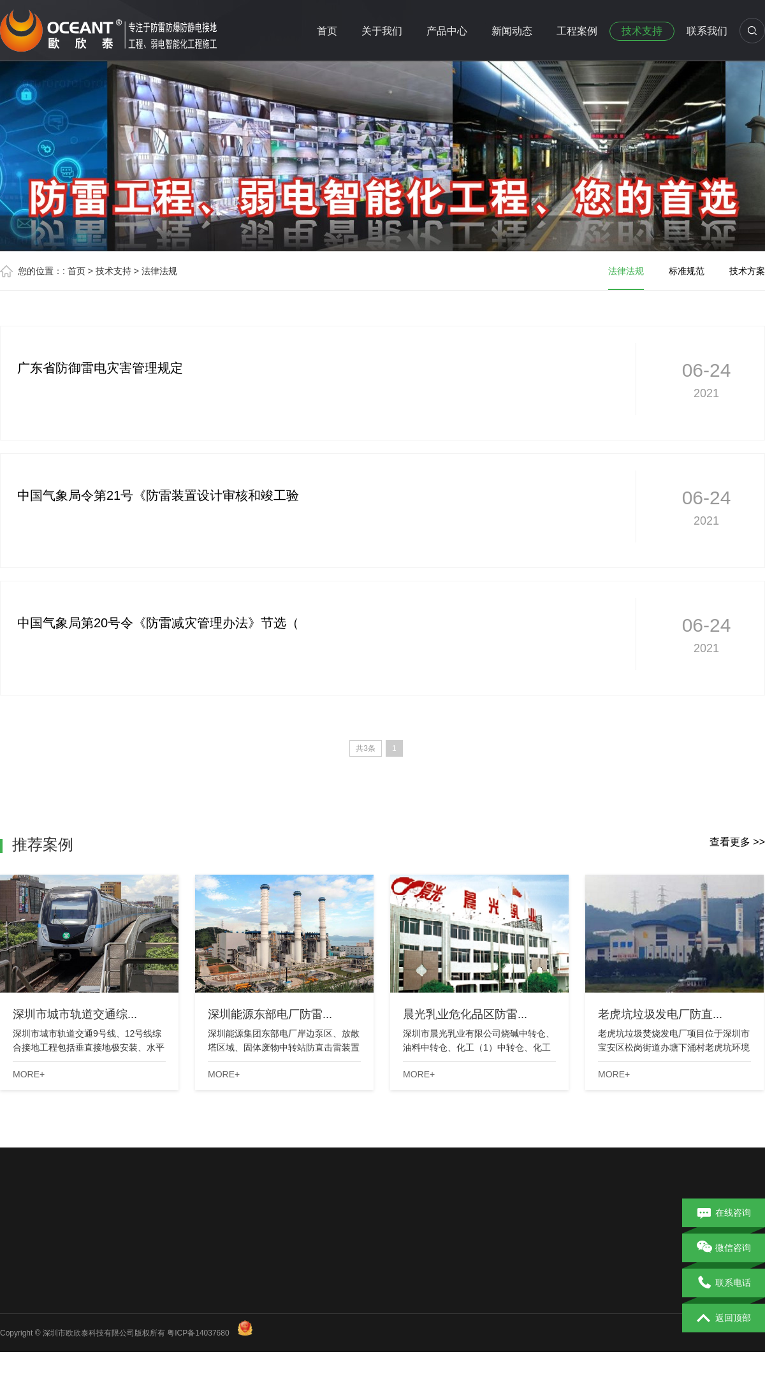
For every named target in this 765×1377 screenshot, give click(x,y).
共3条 (365, 748)
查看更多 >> (737, 841)
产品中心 (446, 31)
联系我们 (707, 31)
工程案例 (577, 31)
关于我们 (381, 31)
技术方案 (747, 271)
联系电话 (724, 1283)
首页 (327, 31)
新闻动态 (512, 31)
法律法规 (159, 271)
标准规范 (686, 271)
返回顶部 (724, 1318)
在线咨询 (724, 1213)
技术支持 (642, 31)
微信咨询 (724, 1248)
